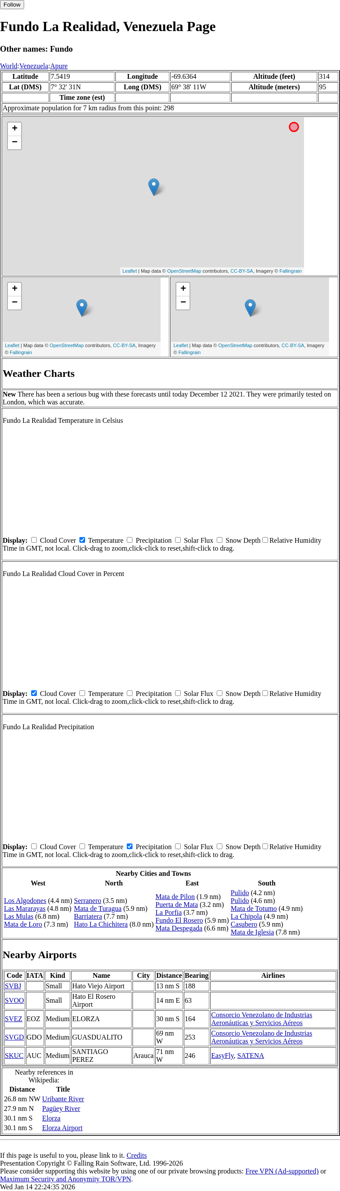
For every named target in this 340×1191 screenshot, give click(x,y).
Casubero (244, 924)
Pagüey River (61, 1108)
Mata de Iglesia (252, 932)
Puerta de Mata (176, 904)
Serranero (87, 900)
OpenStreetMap (184, 271)
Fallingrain (290, 271)
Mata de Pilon (175, 896)
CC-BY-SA (241, 271)
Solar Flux (198, 540)
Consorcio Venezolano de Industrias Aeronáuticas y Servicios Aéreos (261, 1018)
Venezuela (33, 66)
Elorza (51, 1118)
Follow (12, 4)
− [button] (15, 142)
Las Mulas (18, 916)
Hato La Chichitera (101, 924)
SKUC (14, 1055)
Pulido (240, 892)
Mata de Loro (23, 924)
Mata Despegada (178, 928)
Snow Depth (243, 540)
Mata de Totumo (254, 908)
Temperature (106, 540)
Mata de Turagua (98, 908)
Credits (136, 1155)
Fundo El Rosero (179, 920)
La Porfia (168, 912)
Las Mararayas (25, 908)
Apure (59, 66)
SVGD (14, 1037)
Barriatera (88, 916)
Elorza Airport (62, 1127)
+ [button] (15, 129)
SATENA (250, 1055)
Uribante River (63, 1099)
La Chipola (246, 916)
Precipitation (154, 540)
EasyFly (222, 1055)
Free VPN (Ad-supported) (282, 1171)
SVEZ (13, 1018)
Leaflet (129, 271)
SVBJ (13, 986)
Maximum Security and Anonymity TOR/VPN (65, 1179)
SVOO (14, 1000)
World (9, 66)
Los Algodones (25, 900)
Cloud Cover (58, 540)
